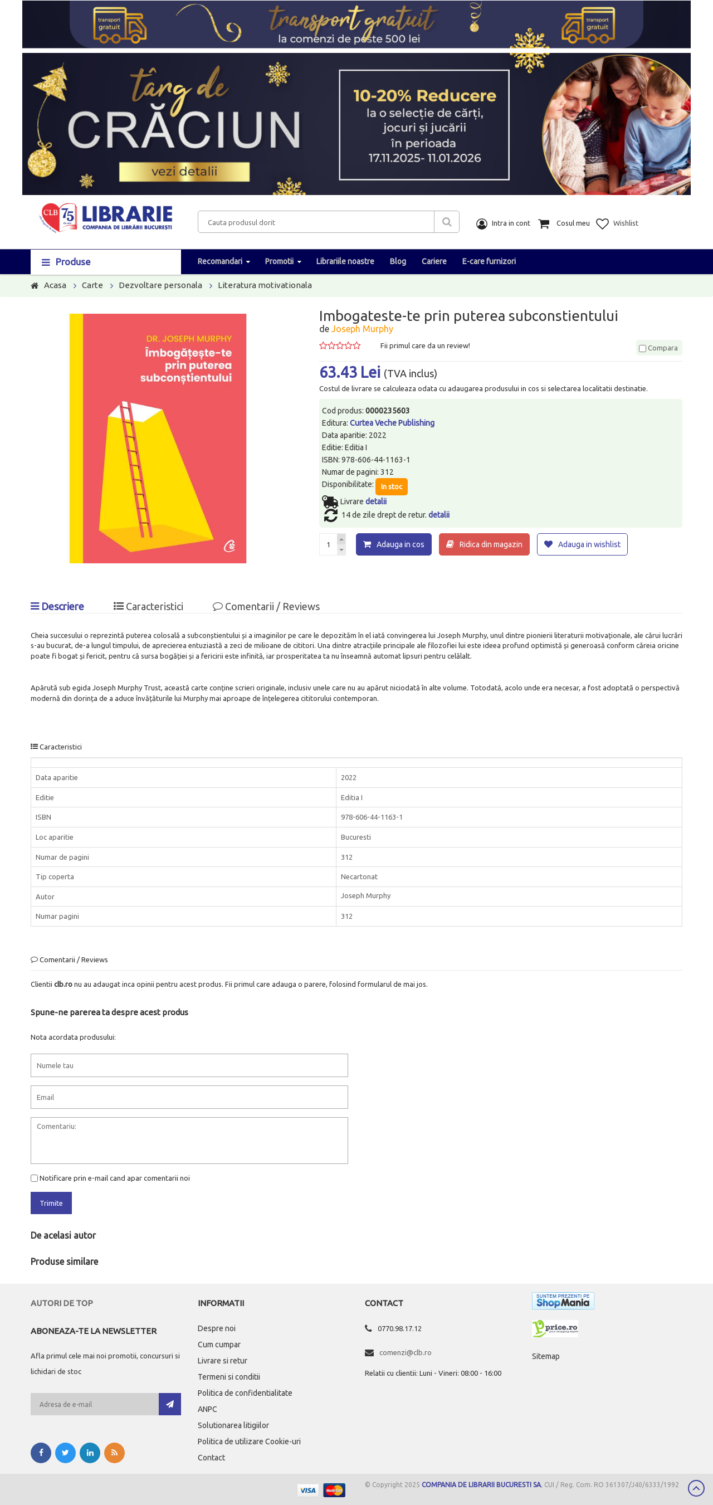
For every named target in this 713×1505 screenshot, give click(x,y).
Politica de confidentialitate (245, 1393)
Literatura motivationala (265, 285)
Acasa (55, 285)
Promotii (279, 261)
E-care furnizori (489, 261)
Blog (398, 261)
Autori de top (62, 1303)
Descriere (57, 606)
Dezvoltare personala (160, 285)
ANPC (207, 1409)
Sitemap (546, 1356)
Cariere (434, 261)
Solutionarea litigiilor (233, 1425)
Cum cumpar (219, 1344)
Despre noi (217, 1328)
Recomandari (220, 261)
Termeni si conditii (229, 1376)
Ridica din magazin (491, 544)
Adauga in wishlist (589, 544)
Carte (92, 285)
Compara (658, 348)
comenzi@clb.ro (405, 1352)
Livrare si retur (222, 1360)
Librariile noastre (345, 261)
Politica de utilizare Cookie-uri (249, 1441)
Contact (211, 1457)
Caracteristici (148, 606)
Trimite (51, 1203)
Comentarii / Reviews (266, 606)
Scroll (696, 1488)
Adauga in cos (400, 544)
